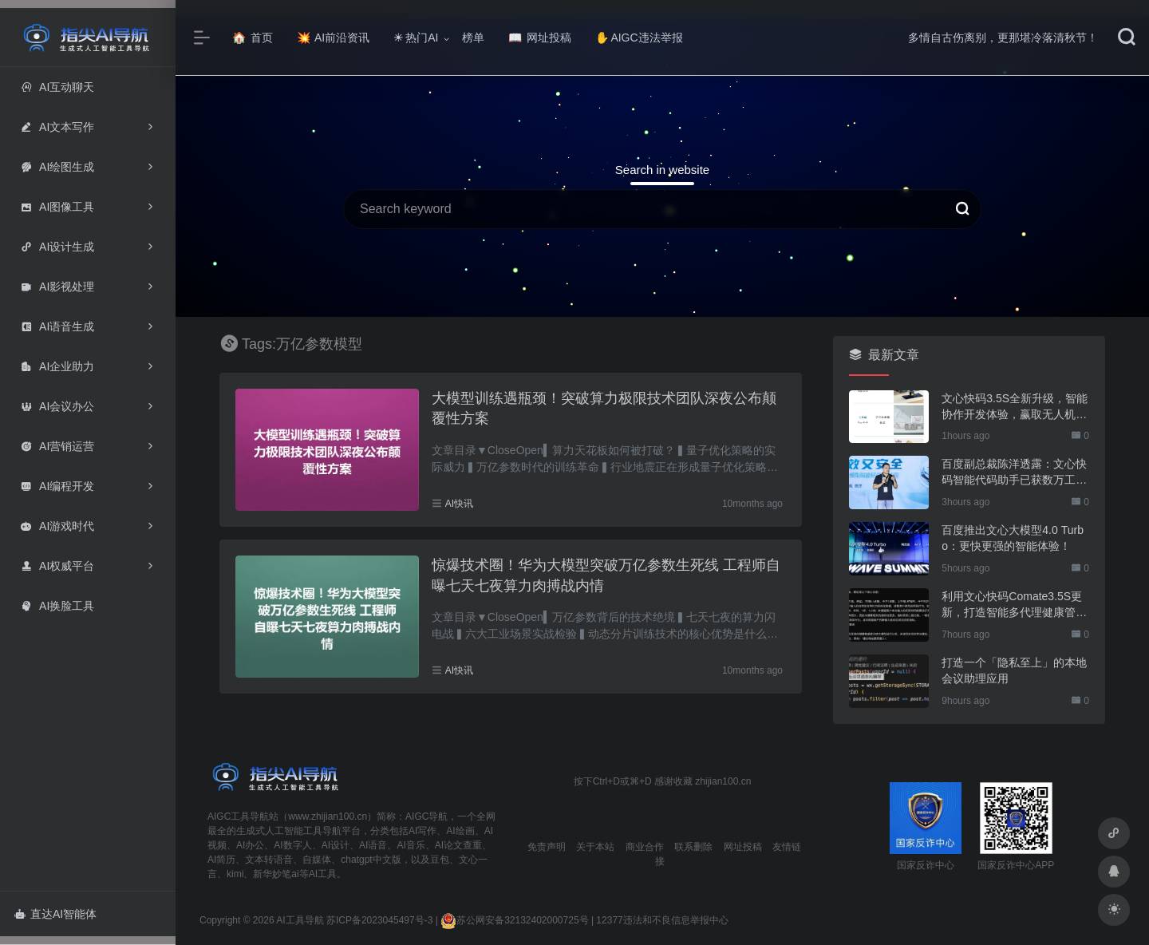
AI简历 (221, 859)
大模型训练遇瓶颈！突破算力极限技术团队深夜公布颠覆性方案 (604, 408)
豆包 (439, 859)
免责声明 (546, 846)
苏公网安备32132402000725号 (514, 920)
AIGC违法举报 (638, 37)
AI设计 (335, 845)
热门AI (415, 37)
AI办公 (250, 845)
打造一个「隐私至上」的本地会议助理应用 (1014, 670)
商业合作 (645, 846)
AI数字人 (292, 845)
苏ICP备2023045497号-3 (379, 920)
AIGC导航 (426, 816)
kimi (235, 874)
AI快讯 (459, 503)
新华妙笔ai (275, 874)
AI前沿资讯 (333, 37)
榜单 (473, 37)
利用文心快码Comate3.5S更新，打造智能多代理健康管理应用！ (1014, 605)
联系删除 (693, 846)
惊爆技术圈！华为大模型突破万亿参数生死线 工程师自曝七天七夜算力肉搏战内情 (606, 575)
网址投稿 (539, 37)
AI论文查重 (458, 845)
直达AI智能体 (55, 913)
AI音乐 (410, 845)
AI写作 (422, 830)
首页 (252, 37)
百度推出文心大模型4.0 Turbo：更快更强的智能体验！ (1013, 538)
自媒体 (316, 859)
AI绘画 (460, 830)
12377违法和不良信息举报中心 (662, 920)
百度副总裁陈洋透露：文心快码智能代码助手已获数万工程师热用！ (1014, 472)
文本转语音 (269, 859)
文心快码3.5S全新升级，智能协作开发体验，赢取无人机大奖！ (1015, 407)
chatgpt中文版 (371, 859)
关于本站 (595, 846)
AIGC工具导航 (238, 816)
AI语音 (373, 845)
